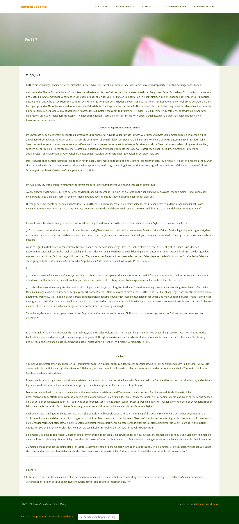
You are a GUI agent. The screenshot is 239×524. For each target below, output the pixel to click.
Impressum (39, 516)
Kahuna (199, 504)
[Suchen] (80, 517)
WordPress (212, 504)
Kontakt (25, 516)
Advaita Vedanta (34, 7)
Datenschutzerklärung (61, 516)
